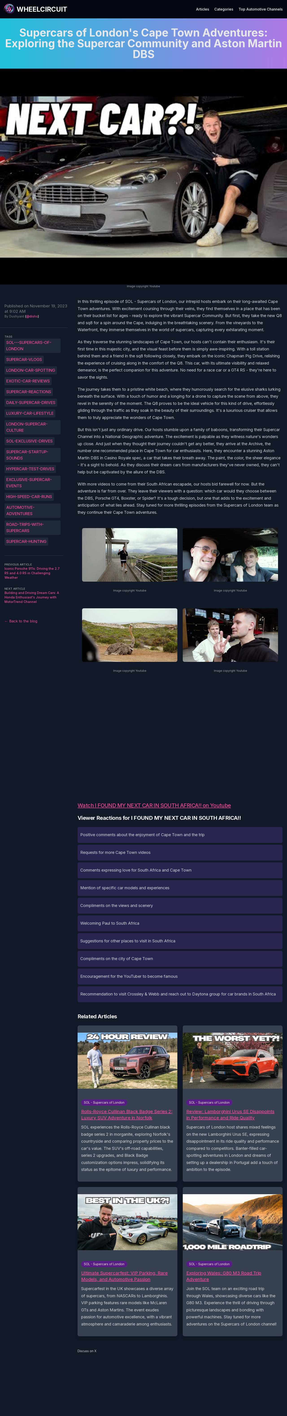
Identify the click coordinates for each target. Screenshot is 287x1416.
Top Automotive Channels (261, 9)
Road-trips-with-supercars (25, 527)
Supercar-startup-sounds (27, 454)
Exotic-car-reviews (28, 381)
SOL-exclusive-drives (29, 441)
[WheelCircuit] (35, 9)
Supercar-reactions (28, 391)
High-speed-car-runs (29, 496)
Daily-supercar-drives (30, 402)
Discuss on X (87, 1351)
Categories (223, 9)
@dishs (32, 316)
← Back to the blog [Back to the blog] (20, 621)
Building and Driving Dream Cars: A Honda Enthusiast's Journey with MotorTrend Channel (31, 597)
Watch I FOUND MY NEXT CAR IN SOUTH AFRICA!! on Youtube (154, 805)
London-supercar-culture (27, 427)
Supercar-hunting (26, 541)
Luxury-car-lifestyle (30, 413)
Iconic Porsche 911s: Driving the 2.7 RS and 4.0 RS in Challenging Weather (32, 573)
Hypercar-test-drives (30, 468)
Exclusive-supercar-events (29, 482)
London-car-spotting (30, 370)
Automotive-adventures (20, 510)
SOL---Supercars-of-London (28, 345)
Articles (202, 9)
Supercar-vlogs (24, 359)
